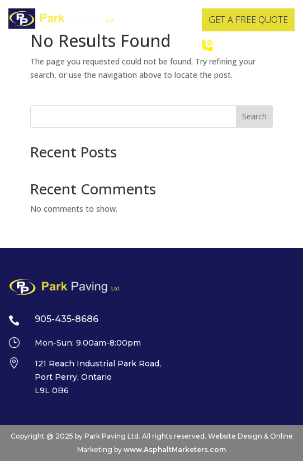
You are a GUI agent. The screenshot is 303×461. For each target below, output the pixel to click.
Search (254, 116)
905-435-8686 (248, 45)
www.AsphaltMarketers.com (175, 449)
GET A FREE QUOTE (248, 19)
